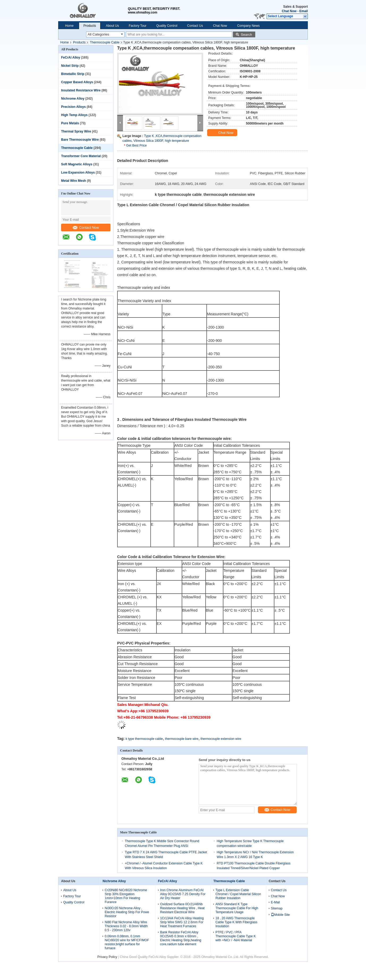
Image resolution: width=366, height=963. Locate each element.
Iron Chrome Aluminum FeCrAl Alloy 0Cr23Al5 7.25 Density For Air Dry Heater (183, 894)
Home (69, 26)
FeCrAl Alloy (70, 57)
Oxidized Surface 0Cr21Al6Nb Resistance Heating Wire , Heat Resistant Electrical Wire (182, 908)
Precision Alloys (73, 107)
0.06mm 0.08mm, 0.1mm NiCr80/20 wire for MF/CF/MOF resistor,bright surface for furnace (127, 942)
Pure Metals (70, 123)
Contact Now (86, 227)
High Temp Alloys (74, 115)
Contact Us (195, 26)
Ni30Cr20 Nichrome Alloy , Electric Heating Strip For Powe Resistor (127, 912)
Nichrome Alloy (72, 98)
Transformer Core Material (81, 156)
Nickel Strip (70, 66)
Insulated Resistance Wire (81, 90)
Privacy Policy (107, 957)
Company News (248, 26)
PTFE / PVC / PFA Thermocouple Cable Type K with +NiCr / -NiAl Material (235, 936)
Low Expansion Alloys (78, 172)
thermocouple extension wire (221, 739)
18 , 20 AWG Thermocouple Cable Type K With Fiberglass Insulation (236, 922)
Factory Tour (137, 26)
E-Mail (275, 902)
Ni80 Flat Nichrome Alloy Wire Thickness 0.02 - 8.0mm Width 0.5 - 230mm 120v (126, 926)
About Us (112, 26)
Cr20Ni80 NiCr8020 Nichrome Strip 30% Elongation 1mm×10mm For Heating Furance (126, 896)
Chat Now (289, 11)
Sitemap (277, 908)
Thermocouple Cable (104, 42)
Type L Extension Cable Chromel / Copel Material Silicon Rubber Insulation (238, 894)
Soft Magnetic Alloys (76, 164)
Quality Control (166, 26)
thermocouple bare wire (181, 739)
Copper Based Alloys (77, 82)
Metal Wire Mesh (73, 181)
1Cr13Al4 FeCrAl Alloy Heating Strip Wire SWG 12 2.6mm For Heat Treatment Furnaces (182, 922)
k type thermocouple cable (144, 739)
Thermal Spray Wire (76, 131)
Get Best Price (136, 145)
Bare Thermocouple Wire (80, 140)
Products (89, 26)
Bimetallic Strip (72, 74)
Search (246, 35)
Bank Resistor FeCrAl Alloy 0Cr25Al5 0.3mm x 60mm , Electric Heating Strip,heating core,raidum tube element (180, 938)
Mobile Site (280, 915)
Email (303, 11)
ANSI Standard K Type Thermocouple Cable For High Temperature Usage (236, 908)
